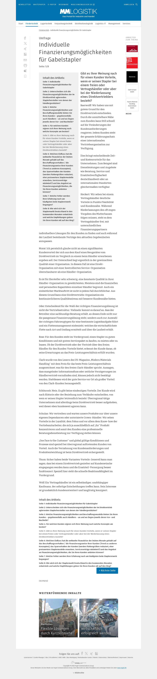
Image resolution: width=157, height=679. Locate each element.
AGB (60, 657)
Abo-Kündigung (72, 657)
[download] (25, 70)
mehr (128, 114)
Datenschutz (103, 657)
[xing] (25, 48)
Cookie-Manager (39, 657)
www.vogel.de (121, 668)
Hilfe (64, 657)
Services (126, 23)
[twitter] (25, 43)
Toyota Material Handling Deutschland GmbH (132, 105)
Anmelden (129, 4)
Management (114, 23)
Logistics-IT (100, 23)
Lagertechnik (46, 23)
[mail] (25, 59)
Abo (47, 657)
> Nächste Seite (107, 570)
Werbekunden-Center (85, 657)
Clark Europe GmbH (132, 91)
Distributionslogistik (84, 23)
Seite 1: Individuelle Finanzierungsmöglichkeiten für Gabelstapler (57, 85)
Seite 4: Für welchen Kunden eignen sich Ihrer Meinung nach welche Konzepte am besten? (57, 129)
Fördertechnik (32, 23)
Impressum (123, 657)
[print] (25, 65)
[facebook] (25, 37)
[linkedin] (25, 54)
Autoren (130, 657)
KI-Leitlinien (54, 657)
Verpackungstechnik (63, 23)
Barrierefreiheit (113, 657)
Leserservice (28, 657)
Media (95, 657)
